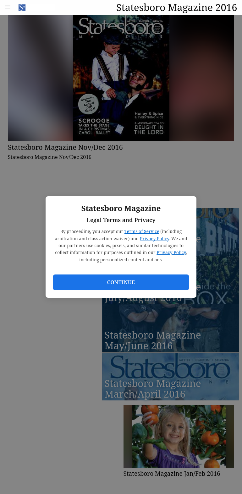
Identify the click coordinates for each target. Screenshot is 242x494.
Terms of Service (141, 231)
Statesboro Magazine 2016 (176, 7)
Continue (121, 282)
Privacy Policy (154, 239)
